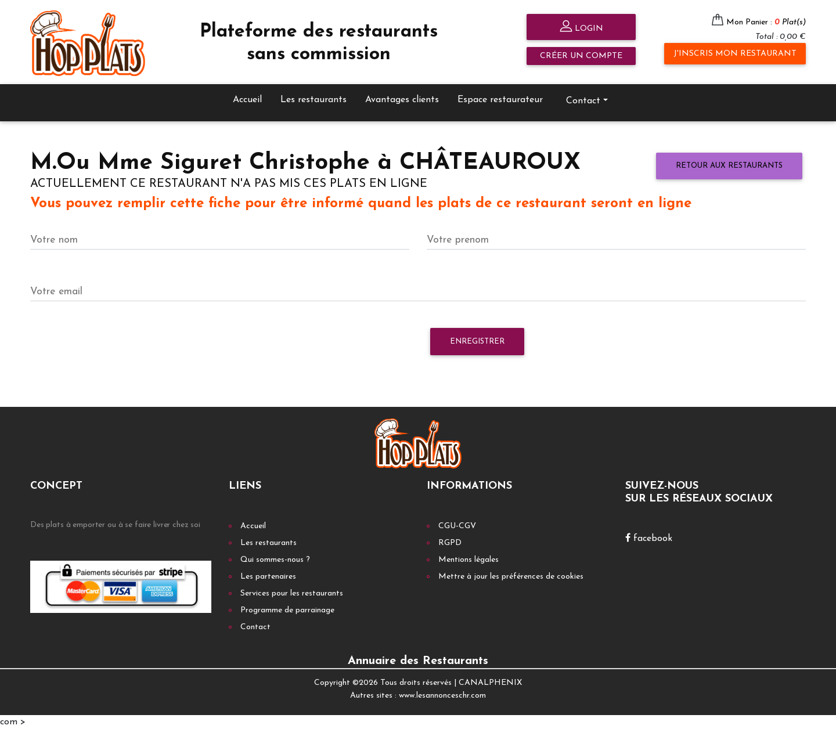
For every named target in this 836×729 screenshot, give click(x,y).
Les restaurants (313, 99)
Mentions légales (468, 559)
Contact (583, 101)
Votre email (56, 292)
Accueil (247, 99)
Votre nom (54, 240)
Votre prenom (458, 240)
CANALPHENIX (490, 683)
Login (581, 27)
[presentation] (118, 347)
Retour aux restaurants (729, 165)
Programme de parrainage (287, 610)
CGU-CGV (457, 526)
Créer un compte (581, 56)
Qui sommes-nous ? (275, 559)
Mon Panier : (766, 22)
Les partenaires (268, 576)
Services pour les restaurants (291, 593)
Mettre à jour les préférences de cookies (510, 576)
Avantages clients (402, 99)
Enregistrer (477, 341)
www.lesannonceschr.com (442, 695)
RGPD (450, 543)
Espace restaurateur (500, 99)
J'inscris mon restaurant (735, 53)
